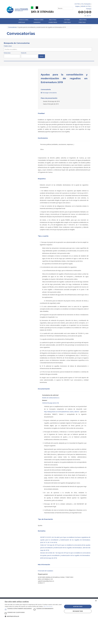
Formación (87, 4)
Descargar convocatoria (49, 93)
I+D (82, 4)
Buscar (41, 56)
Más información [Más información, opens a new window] (48, 606)
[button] (6, 609)
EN (88, 16)
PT (90, 16)
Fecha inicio (7, 53)
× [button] (96, 601)
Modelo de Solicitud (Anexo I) (50, 398)
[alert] (49, 609)
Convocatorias (12, 27)
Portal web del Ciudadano (45, 571)
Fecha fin (23, 53)
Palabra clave (8, 46)
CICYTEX (77, 4)
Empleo (77, 6)
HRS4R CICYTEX (85, 6)
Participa (88, 9)
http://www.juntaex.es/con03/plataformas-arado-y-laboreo (61, 412)
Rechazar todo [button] (78, 611)
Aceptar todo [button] (77, 606)
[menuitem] (24, 21)
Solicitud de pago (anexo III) (50, 403)
